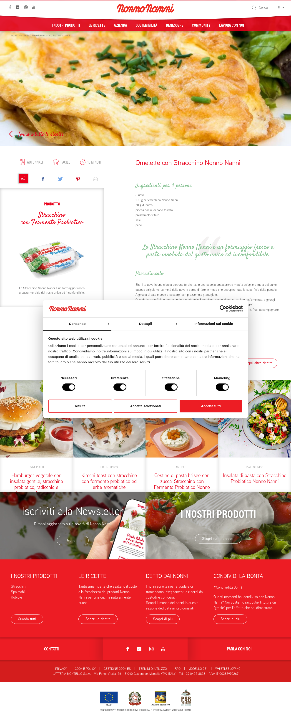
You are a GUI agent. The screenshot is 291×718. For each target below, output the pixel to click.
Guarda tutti (27, 619)
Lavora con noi (231, 25)
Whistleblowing (228, 668)
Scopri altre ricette (258, 363)
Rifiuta (80, 406)
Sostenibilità (146, 25)
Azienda (120, 25)
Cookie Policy (85, 668)
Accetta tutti (211, 406)
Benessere (174, 25)
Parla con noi (239, 648)
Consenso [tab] (77, 324)
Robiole (16, 597)
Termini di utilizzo (153, 668)
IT (281, 7)
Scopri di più (163, 619)
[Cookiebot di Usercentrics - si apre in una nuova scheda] (223, 308)
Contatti (51, 648)
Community (201, 25)
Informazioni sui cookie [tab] (214, 324)
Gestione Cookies (117, 668)
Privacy (61, 668)
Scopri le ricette (97, 619)
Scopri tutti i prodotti (218, 538)
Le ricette (97, 25)
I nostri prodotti (66, 25)
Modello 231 (197, 668)
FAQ (178, 668)
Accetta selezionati (145, 406)
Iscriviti (72, 540)
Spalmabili (18, 591)
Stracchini (18, 586)
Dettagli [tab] (145, 324)
